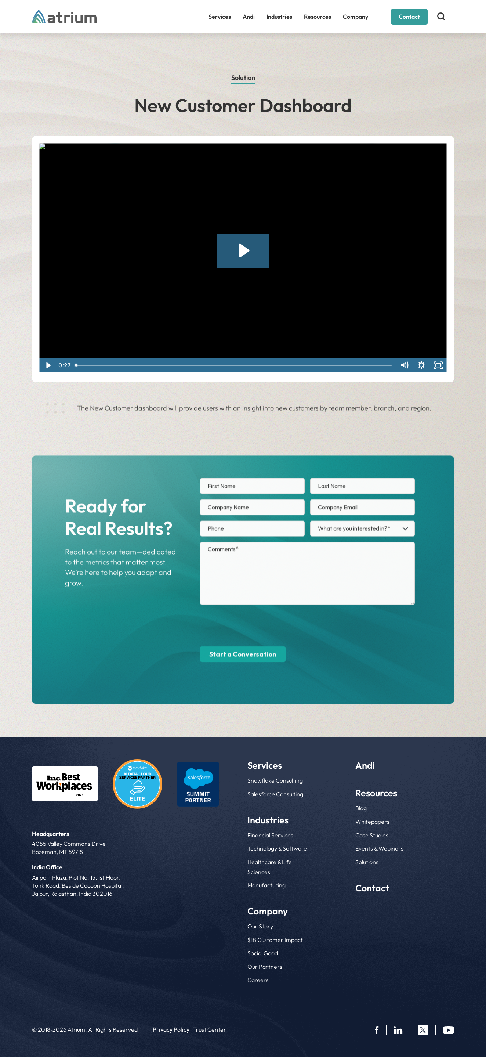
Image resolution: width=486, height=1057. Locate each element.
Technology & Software (277, 848)
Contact (409, 16)
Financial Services (270, 835)
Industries (279, 16)
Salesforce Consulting (275, 794)
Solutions (366, 862)
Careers (258, 980)
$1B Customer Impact (275, 940)
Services (219, 16)
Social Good (262, 953)
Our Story (260, 926)
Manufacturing (266, 885)
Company (355, 16)
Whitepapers (372, 821)
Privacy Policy (171, 1029)
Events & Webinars (379, 848)
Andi (249, 16)
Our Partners (264, 966)
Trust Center (209, 1029)
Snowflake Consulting (275, 780)
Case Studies (371, 835)
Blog (361, 808)
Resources (317, 16)
